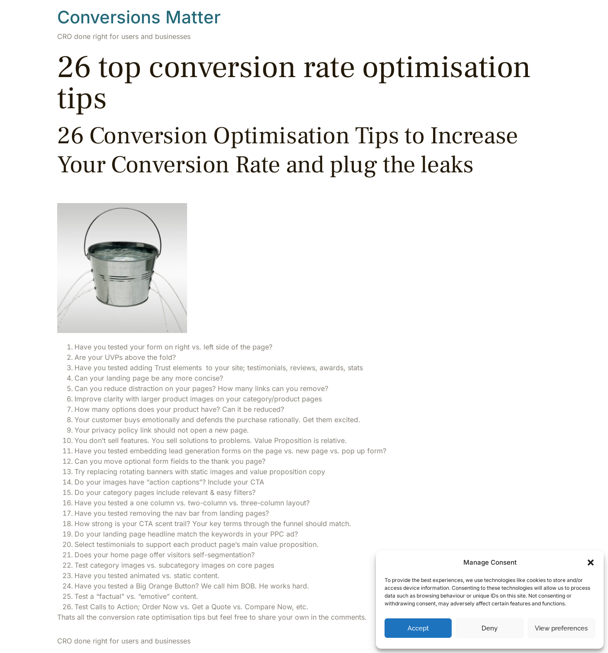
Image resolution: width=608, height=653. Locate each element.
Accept (418, 628)
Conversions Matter (138, 17)
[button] (590, 562)
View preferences (561, 628)
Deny (490, 628)
